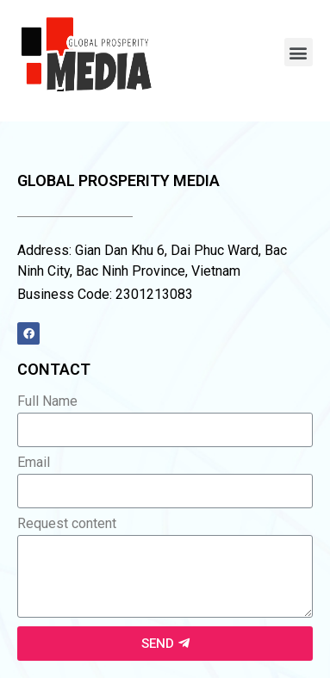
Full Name (47, 402)
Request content (66, 524)
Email (33, 463)
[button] (298, 52)
